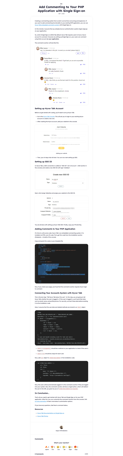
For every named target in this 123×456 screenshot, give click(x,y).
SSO (61, 3)
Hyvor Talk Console (49, 116)
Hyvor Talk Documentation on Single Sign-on (50, 412)
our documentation (40, 400)
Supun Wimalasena (61, 430)
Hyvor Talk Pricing (42, 415)
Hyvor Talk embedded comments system (47, 25)
